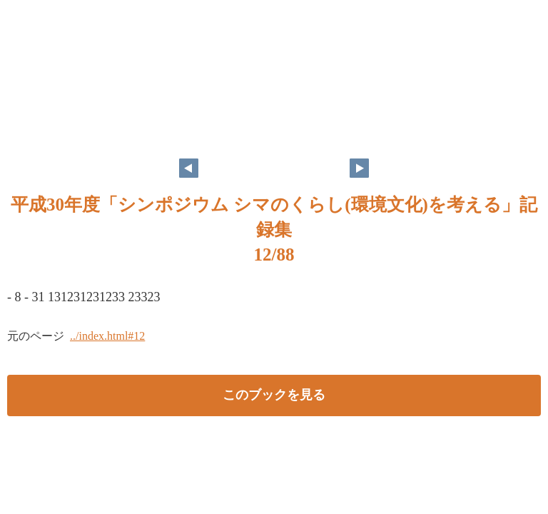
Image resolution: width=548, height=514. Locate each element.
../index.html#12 (107, 336)
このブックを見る (274, 395)
